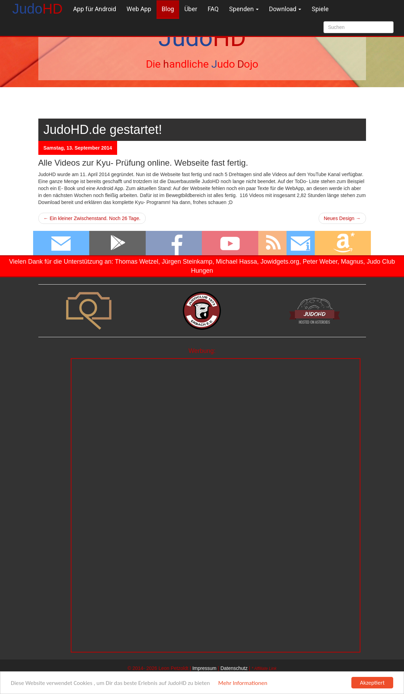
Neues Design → (342, 218)
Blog (168, 9)
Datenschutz (233, 668)
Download (285, 9)
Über (190, 9)
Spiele (320, 9)
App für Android (94, 9)
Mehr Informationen (242, 683)
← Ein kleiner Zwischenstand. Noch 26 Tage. (92, 218)
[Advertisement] (215, 408)
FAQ (213, 9)
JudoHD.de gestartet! (103, 129)
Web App (139, 9)
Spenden (244, 9)
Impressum (204, 668)
